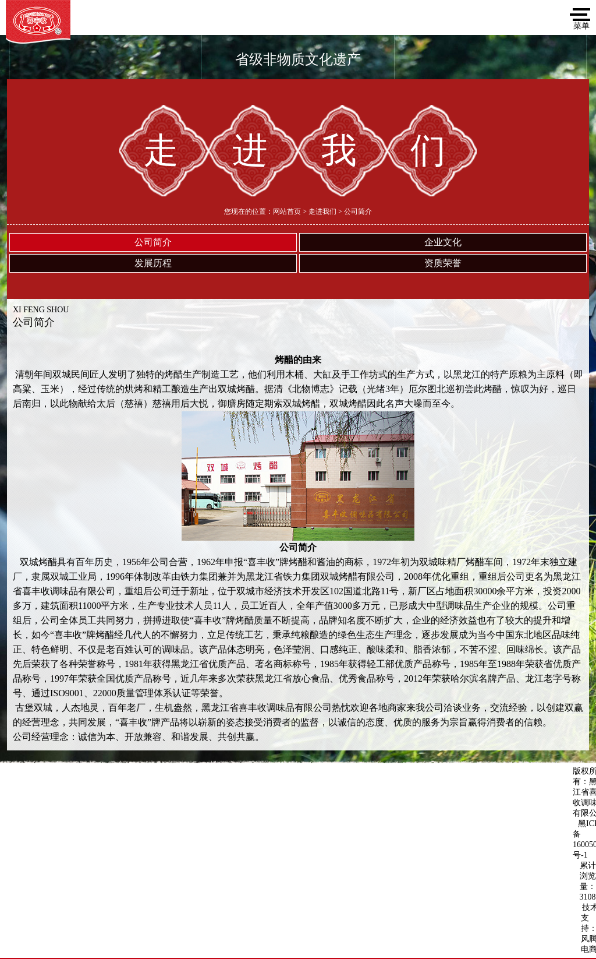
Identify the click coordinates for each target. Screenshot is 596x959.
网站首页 (287, 211)
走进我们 (322, 211)
